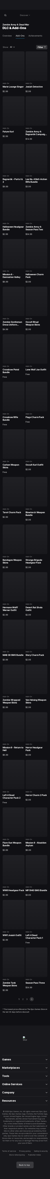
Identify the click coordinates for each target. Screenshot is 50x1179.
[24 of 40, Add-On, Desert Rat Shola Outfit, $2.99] (36, 594)
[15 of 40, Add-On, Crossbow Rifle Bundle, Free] (14, 404)
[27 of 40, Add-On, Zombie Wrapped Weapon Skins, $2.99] (14, 687)
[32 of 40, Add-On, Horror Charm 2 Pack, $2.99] (36, 780)
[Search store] (5, 15)
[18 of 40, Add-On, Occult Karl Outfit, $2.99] (36, 450)
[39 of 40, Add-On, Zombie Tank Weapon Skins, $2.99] (14, 970)
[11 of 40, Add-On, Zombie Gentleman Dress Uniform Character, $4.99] (14, 309)
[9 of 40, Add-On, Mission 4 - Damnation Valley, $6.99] (14, 261)
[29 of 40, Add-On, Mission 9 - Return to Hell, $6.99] (14, 734)
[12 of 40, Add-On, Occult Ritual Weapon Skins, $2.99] (36, 309)
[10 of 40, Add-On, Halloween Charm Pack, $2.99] (36, 261)
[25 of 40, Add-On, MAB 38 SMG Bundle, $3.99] (14, 640)
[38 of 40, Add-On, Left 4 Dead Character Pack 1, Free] (36, 922)
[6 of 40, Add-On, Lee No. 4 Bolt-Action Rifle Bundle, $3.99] (36, 166)
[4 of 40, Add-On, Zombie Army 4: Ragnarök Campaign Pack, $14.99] (36, 118)
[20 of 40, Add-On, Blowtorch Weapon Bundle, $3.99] (36, 499)
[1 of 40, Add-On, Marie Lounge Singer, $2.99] (14, 72)
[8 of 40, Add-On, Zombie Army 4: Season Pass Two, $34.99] (36, 213)
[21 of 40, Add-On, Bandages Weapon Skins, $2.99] (14, 547)
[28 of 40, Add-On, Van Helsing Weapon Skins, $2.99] (36, 687)
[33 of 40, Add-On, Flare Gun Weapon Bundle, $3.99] (14, 829)
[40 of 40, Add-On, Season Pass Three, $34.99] (36, 968)
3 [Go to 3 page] (26, 999)
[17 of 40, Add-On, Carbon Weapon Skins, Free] (14, 451)
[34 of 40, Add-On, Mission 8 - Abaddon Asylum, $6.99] (36, 829)
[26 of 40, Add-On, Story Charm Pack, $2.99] (36, 640)
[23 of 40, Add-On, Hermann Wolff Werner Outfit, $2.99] (14, 594)
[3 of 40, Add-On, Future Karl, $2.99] (14, 117)
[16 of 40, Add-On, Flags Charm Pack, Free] (36, 402)
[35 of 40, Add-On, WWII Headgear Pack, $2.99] (14, 875)
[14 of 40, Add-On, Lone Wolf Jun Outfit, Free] (36, 355)
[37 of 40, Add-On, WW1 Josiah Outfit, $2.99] (14, 920)
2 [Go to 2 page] (22, 999)
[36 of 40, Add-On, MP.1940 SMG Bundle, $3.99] (36, 875)
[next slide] (32, 999)
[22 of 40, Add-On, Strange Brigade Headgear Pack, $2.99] (36, 547)
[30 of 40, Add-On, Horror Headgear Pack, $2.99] (36, 734)
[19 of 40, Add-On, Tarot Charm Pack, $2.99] (14, 497)
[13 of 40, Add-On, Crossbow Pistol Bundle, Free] (14, 356)
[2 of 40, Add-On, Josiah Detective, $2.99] (36, 72)
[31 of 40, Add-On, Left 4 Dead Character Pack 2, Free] (14, 782)
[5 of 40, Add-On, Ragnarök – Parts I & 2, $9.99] (14, 166)
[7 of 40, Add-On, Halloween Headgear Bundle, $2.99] (14, 213)
